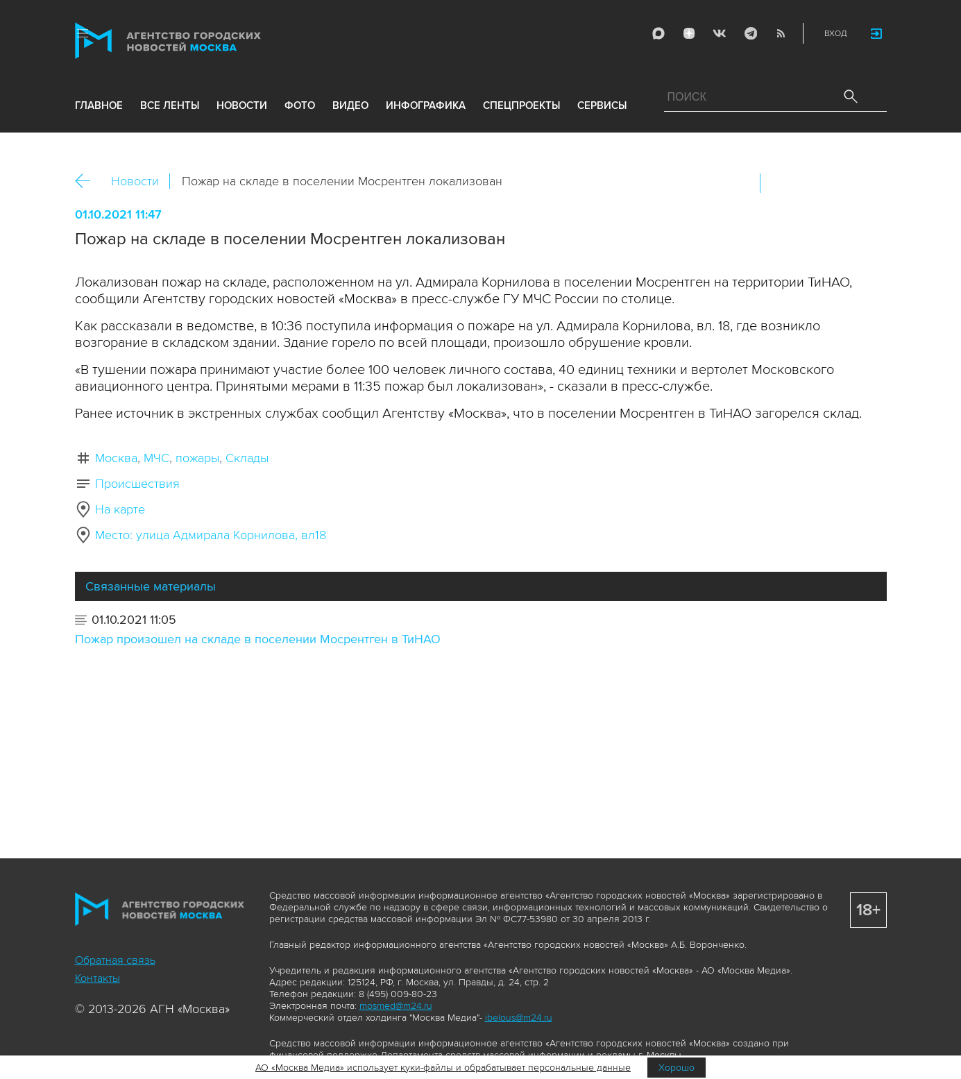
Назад (88, 181)
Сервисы (602, 105)
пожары (197, 458)
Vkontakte (719, 33)
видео (350, 105)
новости (241, 105)
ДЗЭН (689, 33)
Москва (116, 458)
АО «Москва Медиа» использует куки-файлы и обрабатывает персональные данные (443, 1067)
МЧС (156, 458)
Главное (99, 105)
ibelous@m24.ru (518, 1017)
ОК (809, 183)
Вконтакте (780, 183)
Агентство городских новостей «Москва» (194, 40)
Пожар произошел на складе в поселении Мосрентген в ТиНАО (258, 639)
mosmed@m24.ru (395, 1006)
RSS (780, 33)
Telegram (750, 33)
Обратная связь (115, 960)
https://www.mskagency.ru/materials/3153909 (869, 183)
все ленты (169, 105)
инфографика (426, 105)
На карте (120, 509)
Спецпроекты (521, 105)
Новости (135, 181)
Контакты (97, 978)
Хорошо (676, 1067)
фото (299, 105)
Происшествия (137, 483)
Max (658, 33)
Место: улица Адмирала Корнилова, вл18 (210, 535)
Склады (247, 458)
